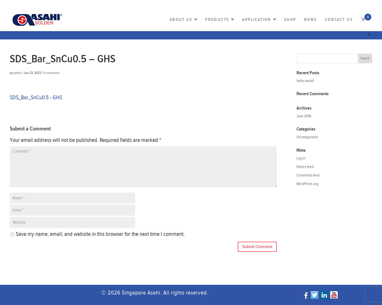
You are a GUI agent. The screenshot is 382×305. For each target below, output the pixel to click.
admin (18, 73)
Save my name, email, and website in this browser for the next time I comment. (100, 234)
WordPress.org (307, 184)
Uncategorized (307, 137)
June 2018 (303, 116)
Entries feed (305, 167)
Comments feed (308, 175)
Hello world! (305, 81)
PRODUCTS (217, 19)
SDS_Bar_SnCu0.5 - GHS (36, 97)
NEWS (310, 19)
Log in (300, 158)
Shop (290, 19)
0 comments (51, 73)
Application (256, 19)
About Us (181, 19)
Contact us (339, 19)
